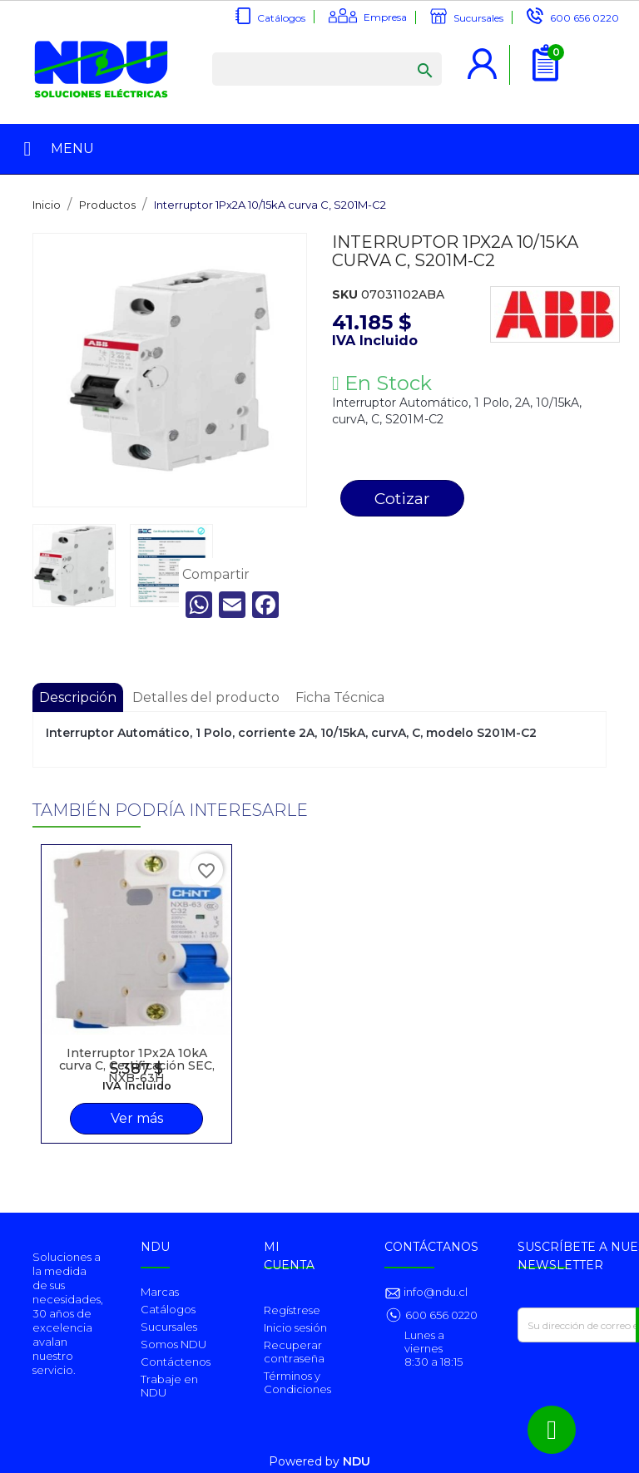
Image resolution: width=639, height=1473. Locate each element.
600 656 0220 (584, 18)
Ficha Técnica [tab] (339, 697)
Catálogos (281, 18)
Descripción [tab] (77, 697)
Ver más (137, 1118)
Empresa (385, 17)
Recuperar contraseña (294, 1351)
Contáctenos (176, 1361)
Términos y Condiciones (297, 1382)
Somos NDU (173, 1344)
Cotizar (402, 498)
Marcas (160, 1291)
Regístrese (292, 1310)
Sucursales (478, 18)
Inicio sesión (295, 1327)
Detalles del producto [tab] (206, 697)
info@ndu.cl (434, 1291)
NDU (356, 1461)
